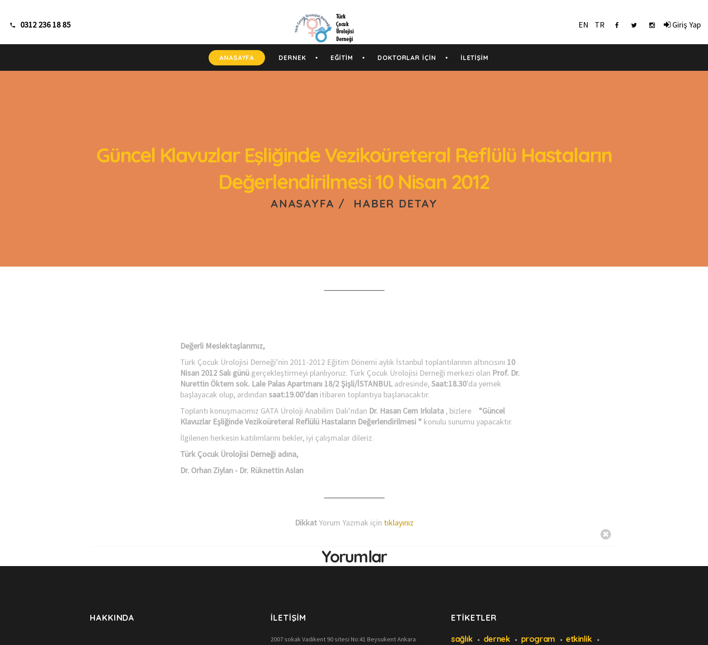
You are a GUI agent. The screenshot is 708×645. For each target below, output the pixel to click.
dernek (497, 639)
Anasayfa (302, 203)
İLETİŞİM (475, 58)
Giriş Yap (682, 24)
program (538, 639)
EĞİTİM (342, 58)
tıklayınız (399, 522)
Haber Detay (396, 203)
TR (600, 24)
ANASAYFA (236, 58)
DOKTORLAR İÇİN (406, 58)
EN (583, 24)
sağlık (461, 639)
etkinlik (579, 639)
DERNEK (292, 58)
